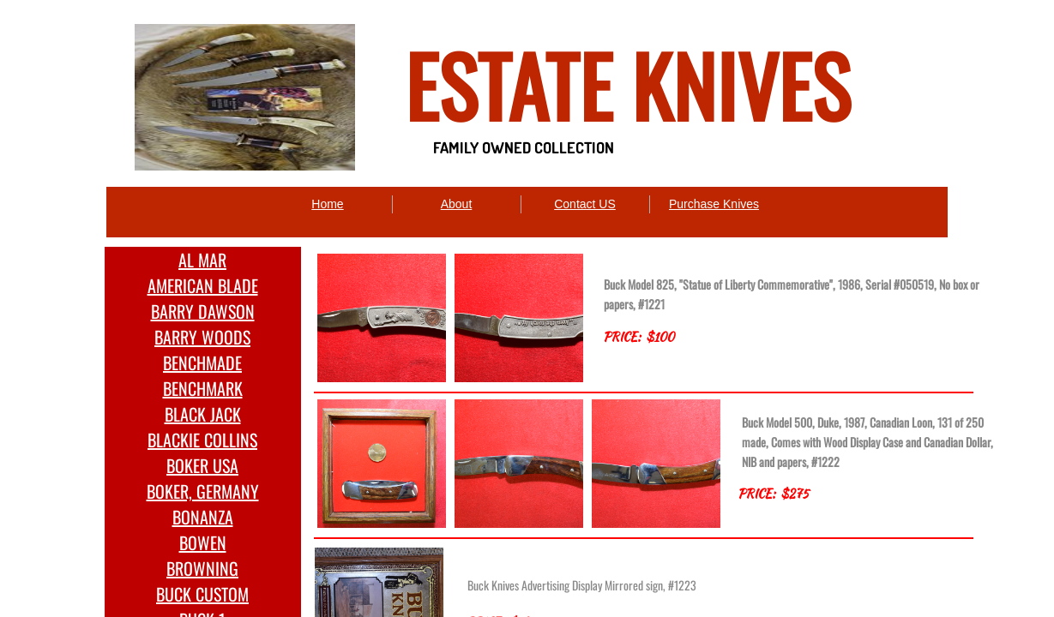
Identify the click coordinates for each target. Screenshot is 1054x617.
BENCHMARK (203, 388)
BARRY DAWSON (203, 311)
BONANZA (202, 517)
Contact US (585, 204)
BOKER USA (202, 465)
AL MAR (202, 260)
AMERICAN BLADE (203, 285)
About (457, 204)
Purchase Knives (714, 204)
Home (327, 204)
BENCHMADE (202, 362)
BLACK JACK (203, 414)
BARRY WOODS (202, 337)
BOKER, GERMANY (203, 491)
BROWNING (202, 568)
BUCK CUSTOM (202, 594)
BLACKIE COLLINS (202, 439)
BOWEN (202, 542)
